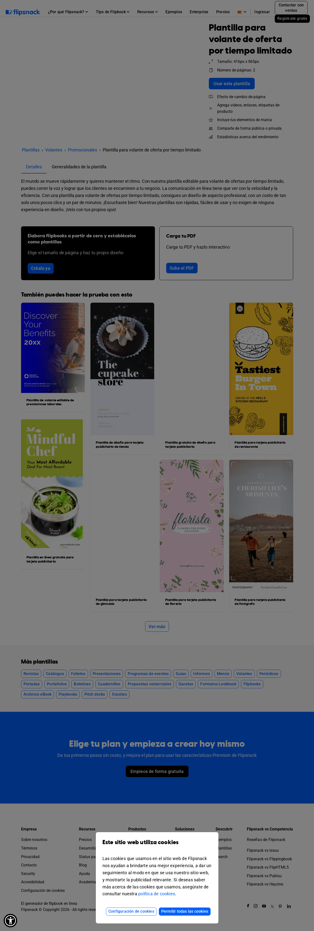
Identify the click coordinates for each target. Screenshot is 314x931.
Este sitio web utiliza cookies (157, 846)
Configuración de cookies (131, 911)
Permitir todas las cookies (184, 911)
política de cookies (156, 893)
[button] (10, 920)
